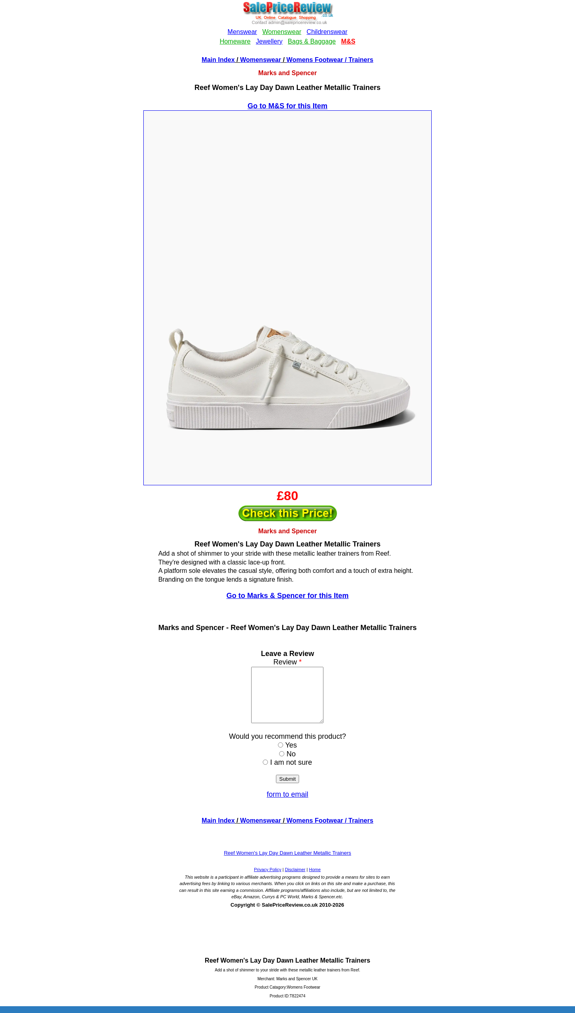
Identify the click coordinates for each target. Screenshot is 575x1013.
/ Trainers (358, 59)
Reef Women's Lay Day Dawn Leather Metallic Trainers (287, 864)
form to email (287, 805)
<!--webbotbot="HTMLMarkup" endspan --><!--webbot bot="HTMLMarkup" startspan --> (287, 27)
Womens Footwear (314, 59)
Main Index (218, 59)
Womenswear (260, 59)
